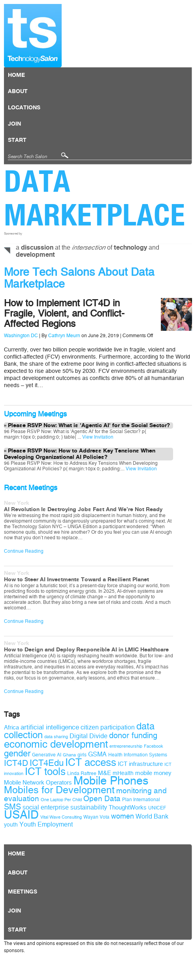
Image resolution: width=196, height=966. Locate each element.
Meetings (22, 892)
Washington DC (21, 335)
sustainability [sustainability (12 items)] (88, 807)
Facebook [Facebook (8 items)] (153, 746)
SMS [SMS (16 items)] (12, 806)
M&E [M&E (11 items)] (104, 773)
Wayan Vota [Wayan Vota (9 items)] (96, 817)
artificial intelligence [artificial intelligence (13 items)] (50, 727)
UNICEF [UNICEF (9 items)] (157, 808)
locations (24, 108)
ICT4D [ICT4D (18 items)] (16, 763)
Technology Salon (33, 35)
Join (14, 124)
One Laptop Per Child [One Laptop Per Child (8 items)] (61, 799)
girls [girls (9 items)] (82, 755)
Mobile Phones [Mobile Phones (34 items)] (111, 781)
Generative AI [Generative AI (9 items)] (46, 755)
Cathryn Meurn (64, 335)
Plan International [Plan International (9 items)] (141, 799)
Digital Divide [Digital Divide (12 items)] (88, 736)
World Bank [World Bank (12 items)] (152, 816)
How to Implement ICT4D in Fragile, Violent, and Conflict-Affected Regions (64, 313)
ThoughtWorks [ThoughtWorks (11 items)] (128, 807)
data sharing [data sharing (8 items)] (56, 736)
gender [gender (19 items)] (17, 753)
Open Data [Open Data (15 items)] (102, 798)
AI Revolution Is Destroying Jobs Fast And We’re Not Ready (83, 509)
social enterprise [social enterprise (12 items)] (46, 807)
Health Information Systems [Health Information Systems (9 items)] (137, 755)
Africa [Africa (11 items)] (11, 727)
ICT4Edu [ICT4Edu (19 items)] (47, 763)
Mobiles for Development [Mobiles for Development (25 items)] (59, 790)
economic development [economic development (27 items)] (56, 744)
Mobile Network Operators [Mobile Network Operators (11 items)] (38, 782)
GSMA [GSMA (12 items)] (97, 754)
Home (16, 75)
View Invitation (97, 437)
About (18, 91)
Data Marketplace (94, 198)
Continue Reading (23, 551)
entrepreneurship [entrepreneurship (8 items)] (125, 746)
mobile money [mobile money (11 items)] (153, 773)
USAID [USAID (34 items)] (21, 815)
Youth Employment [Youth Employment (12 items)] (46, 824)
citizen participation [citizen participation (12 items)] (108, 727)
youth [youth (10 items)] (11, 824)
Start (17, 140)
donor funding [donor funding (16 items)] (133, 735)
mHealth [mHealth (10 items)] (123, 773)
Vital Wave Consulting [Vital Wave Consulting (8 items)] (61, 817)
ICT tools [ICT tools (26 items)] (45, 772)
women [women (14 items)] (122, 816)
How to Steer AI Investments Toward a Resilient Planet (76, 579)
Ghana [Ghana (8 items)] (69, 755)
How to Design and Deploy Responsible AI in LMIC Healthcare (86, 650)
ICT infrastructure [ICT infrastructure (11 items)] (140, 763)
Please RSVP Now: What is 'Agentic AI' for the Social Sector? (89, 425)
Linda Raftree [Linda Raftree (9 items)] (81, 773)
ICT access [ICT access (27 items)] (90, 762)
